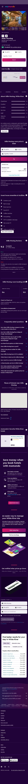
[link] (14, 502)
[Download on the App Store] (14, 760)
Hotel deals (3, 704)
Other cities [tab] (6, 643)
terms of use (19, 622)
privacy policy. (4, 623)
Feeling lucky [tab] (7, 646)
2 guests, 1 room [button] (7, 56)
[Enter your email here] (15, 612)
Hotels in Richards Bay (8, 670)
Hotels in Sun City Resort (9, 658)
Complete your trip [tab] (17, 646)
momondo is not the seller (14, 693)
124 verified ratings (16, 47)
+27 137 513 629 (6, 45)
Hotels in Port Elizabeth (8, 668)
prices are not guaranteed (11, 688)
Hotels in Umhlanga (7, 662)
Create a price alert (12, 494)
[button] (2, 6)
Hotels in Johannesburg (8, 656)
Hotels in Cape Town (8, 653)
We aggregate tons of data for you (14, 696)
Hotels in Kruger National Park (10, 674)
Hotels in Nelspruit (7, 664)
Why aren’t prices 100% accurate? (14, 698)
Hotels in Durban (7, 660)
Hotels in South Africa (20, 704)
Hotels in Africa (11, 704)
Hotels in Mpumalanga (5, 705)
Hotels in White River (15, 705)
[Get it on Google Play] (5, 760)
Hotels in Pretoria (7, 666)
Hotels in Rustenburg (8, 672)
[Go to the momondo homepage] (10, 6)
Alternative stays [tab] (16, 643)
